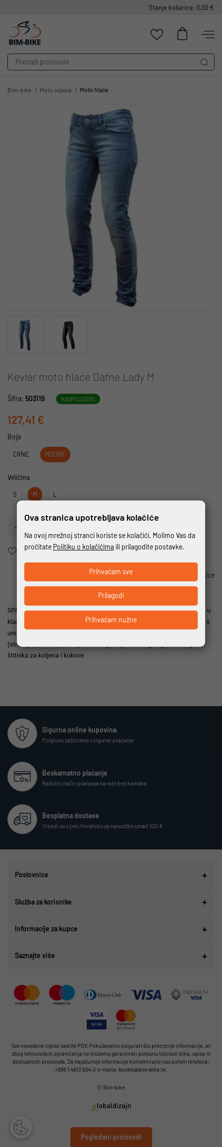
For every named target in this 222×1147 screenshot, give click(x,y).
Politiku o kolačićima (83, 547)
